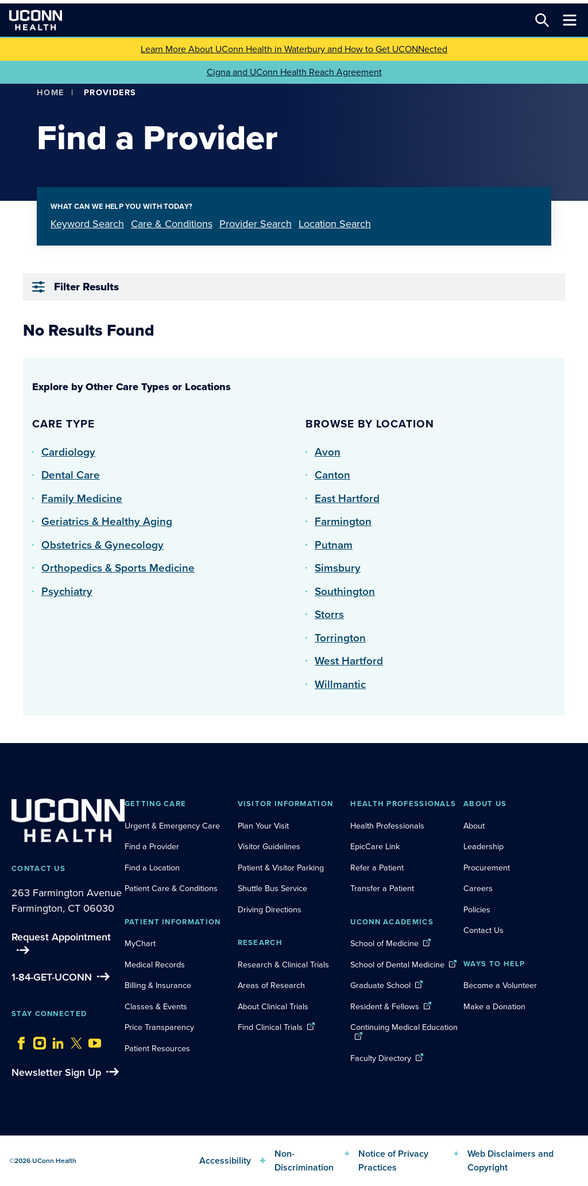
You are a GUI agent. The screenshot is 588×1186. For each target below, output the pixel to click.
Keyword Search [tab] (87, 223)
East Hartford (347, 498)
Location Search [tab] (335, 223)
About (474, 825)
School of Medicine (384, 943)
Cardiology (68, 452)
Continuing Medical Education (404, 1027)
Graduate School (380, 985)
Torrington (340, 637)
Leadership (483, 846)
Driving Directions (269, 909)
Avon (328, 452)
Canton (332, 474)
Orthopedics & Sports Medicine (118, 567)
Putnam (334, 544)
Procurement (486, 867)
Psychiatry (66, 591)
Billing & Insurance (158, 985)
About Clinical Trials (273, 1006)
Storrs (329, 614)
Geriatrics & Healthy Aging (106, 521)
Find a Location (152, 867)
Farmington (343, 521)
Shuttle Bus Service (272, 888)
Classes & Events (156, 1006)
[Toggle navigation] (569, 20)
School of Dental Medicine (397, 964)
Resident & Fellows (384, 1006)
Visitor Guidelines (269, 846)
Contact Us (483, 930)
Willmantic (340, 684)
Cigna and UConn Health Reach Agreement (294, 72)
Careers (478, 888)
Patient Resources (157, 1048)
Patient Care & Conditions (171, 888)
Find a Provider (152, 846)
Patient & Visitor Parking (281, 867)
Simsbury (338, 567)
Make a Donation (494, 1006)
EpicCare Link (375, 846)
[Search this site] (542, 20)
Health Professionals (387, 825)
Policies (476, 909)
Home (50, 92)
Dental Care (70, 474)
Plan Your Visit (263, 825)
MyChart (140, 943)
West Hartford (349, 660)
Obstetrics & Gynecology (102, 544)
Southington (345, 591)
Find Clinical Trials (270, 1027)
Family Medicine (81, 498)
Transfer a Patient (382, 888)
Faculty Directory (380, 1058)
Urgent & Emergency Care (172, 825)
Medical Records (155, 964)
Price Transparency (159, 1027)
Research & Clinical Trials (283, 964)
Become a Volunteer (500, 985)
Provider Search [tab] (255, 223)
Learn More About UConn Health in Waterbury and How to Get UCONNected (294, 49)
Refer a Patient (377, 867)
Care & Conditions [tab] (171, 223)
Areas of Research (272, 985)
